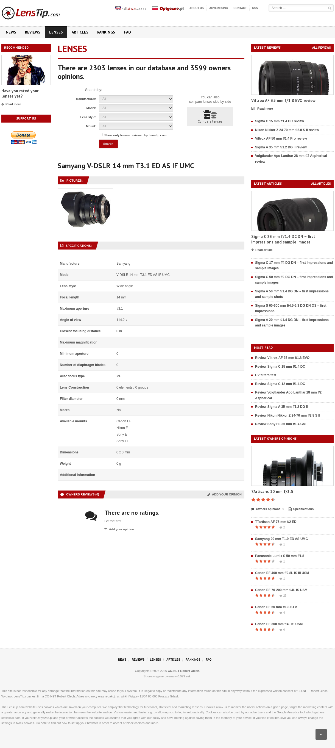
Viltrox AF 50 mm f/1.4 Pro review (281, 138)
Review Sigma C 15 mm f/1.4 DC (280, 367)
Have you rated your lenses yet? (19, 93)
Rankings (106, 32)
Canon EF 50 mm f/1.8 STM (276, 607)
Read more (11, 104)
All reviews (321, 47)
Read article (261, 250)
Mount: (91, 126)
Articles (80, 32)
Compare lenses (210, 116)
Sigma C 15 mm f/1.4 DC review (279, 121)
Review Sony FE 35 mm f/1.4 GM (280, 424)
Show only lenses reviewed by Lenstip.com (135, 135)
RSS (255, 8)
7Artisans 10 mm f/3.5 (272, 491)
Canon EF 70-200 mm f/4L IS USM (281, 590)
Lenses (56, 32)
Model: (91, 108)
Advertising (218, 8)
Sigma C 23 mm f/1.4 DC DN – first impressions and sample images (283, 239)
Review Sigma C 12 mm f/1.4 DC (280, 384)
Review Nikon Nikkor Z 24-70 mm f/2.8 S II (287, 415)
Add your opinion (224, 494)
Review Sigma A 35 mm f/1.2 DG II (281, 407)
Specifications (301, 509)
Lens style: (88, 117)
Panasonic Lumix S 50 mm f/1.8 (279, 556)
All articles (321, 183)
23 (283, 596)
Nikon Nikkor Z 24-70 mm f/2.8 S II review (287, 130)
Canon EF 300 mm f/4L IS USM (279, 624)
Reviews (32, 32)
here (44, 723)
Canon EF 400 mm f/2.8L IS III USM (282, 573)
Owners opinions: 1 (267, 509)
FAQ (127, 32)
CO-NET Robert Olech (183, 670)
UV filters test (265, 375)
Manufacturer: (86, 99)
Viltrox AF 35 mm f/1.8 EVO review (283, 100)
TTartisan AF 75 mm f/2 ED (276, 522)
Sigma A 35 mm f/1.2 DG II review (281, 147)
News (11, 32)
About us (196, 8)
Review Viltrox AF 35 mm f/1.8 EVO (282, 358)
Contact (240, 8)
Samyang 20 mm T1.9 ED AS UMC (281, 539)
